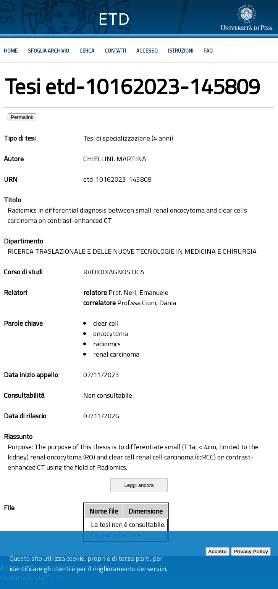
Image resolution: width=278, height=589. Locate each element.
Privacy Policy (251, 551)
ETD (114, 19)
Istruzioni (180, 50)
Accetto (217, 551)
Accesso (147, 50)
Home (11, 50)
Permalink (22, 117)
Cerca (86, 50)
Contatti (115, 50)
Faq (208, 50)
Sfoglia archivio (48, 50)
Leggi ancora (139, 485)
